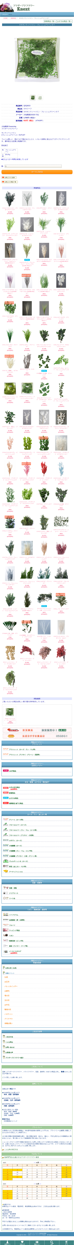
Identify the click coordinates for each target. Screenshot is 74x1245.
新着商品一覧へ (50, 21)
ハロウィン (9, 1014)
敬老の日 (8, 1009)
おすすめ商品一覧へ (64, 21)
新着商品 (13, 18)
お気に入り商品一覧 (10, 182)
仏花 (6, 977)
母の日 (7, 996)
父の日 (7, 1000)
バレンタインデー (11, 986)
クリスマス (9, 1019)
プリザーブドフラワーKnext (38, 1235)
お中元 (7, 1005)
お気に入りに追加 (10, 177)
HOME (5, 18)
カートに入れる (37, 172)
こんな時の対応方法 (11, 1149)
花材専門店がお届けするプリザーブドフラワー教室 (21, 1157)
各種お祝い (9, 1023)
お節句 (7, 991)
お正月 (7, 982)
